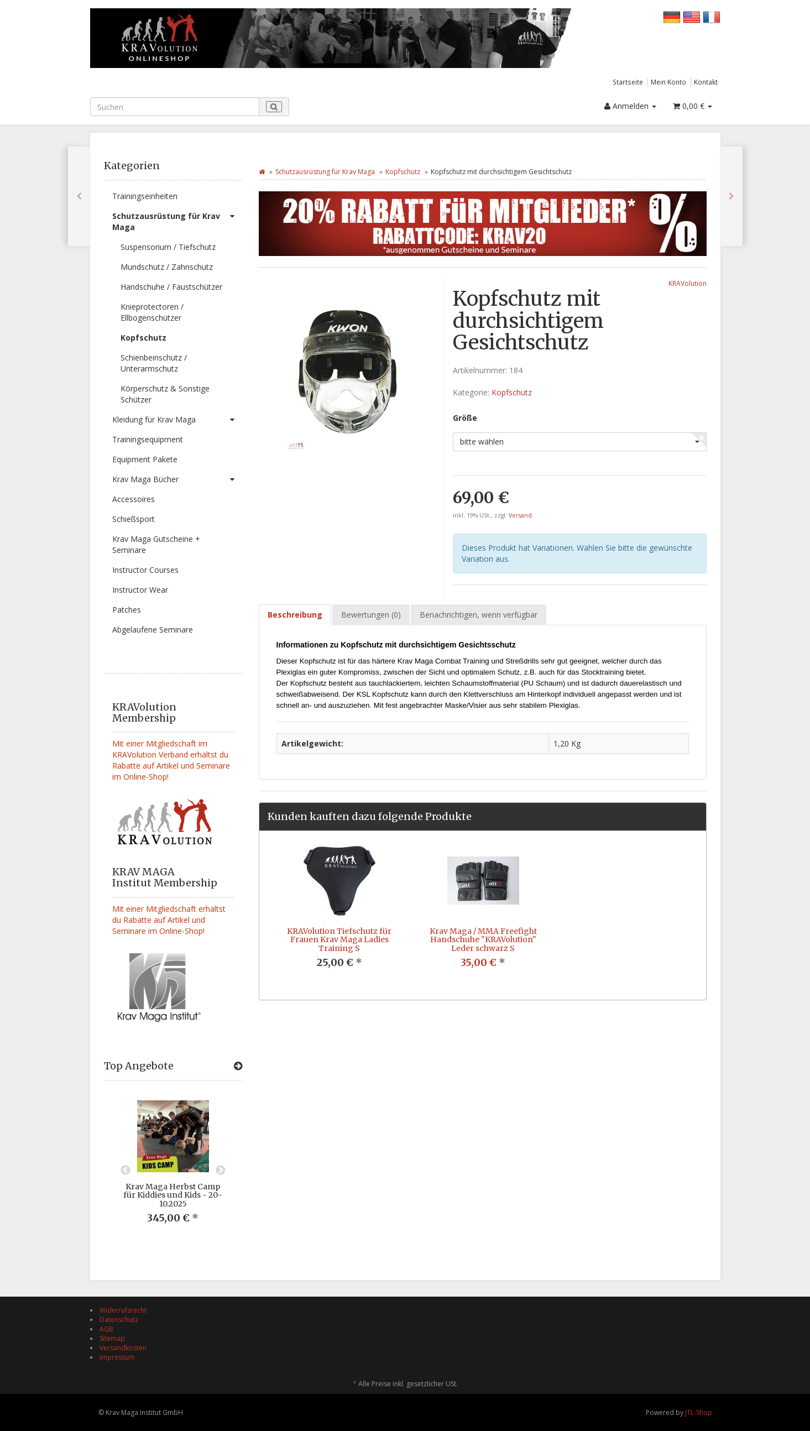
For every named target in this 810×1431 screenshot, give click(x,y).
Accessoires (133, 499)
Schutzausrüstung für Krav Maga (177, 219)
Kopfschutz (143, 337)
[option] (173, 1171)
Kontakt (706, 81)
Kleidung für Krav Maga (177, 420)
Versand (520, 515)
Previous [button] (125, 1170)
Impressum (117, 1357)
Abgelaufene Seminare (152, 629)
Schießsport (133, 519)
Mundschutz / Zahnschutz (167, 267)
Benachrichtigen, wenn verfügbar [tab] (478, 614)
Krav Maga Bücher (177, 479)
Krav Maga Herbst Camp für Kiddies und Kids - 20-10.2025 (172, 1195)
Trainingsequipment (147, 439)
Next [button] (220, 1170)
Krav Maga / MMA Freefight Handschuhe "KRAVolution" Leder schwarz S (483, 939)
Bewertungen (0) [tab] (371, 614)
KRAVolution (687, 283)
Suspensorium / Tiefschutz (168, 247)
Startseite (628, 81)
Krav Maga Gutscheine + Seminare (156, 544)
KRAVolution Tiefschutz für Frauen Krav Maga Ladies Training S (339, 939)
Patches (126, 609)
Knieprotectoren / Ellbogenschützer (152, 312)
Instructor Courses (145, 570)
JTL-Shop (698, 1412)
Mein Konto (668, 81)
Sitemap (112, 1338)
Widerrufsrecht (123, 1310)
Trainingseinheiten (144, 196)
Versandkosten (123, 1347)
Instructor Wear (140, 589)
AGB (106, 1329)
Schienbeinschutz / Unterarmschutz (154, 363)
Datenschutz (119, 1319)
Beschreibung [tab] (295, 614)
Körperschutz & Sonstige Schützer (165, 394)
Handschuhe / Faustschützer (171, 286)
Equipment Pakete (144, 459)
